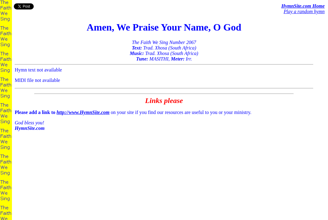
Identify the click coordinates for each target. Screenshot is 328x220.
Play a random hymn (304, 11)
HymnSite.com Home (303, 6)
